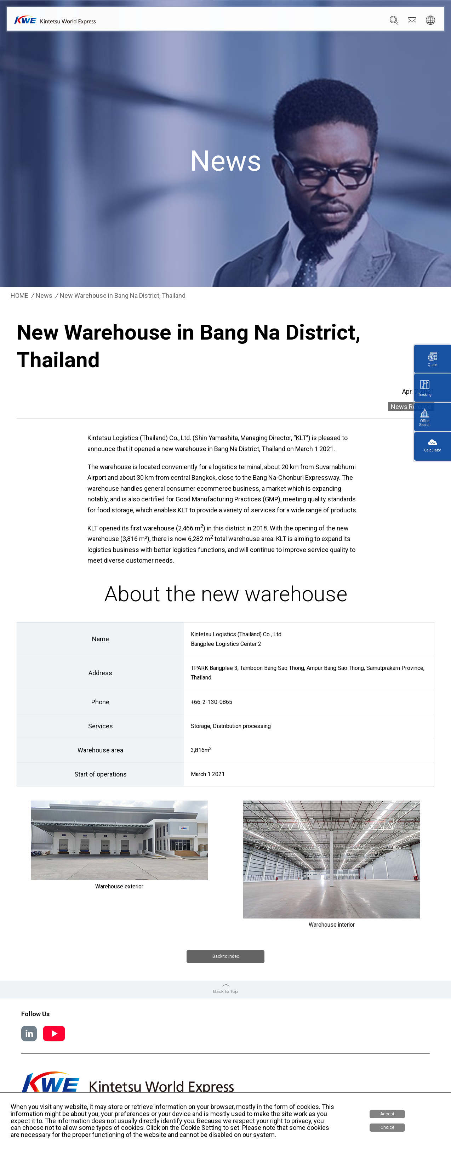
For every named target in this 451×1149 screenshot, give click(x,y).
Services (221, 21)
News (281, 21)
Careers (349, 21)
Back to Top (225, 990)
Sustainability (314, 21)
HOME (19, 295)
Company (189, 21)
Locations (253, 21)
